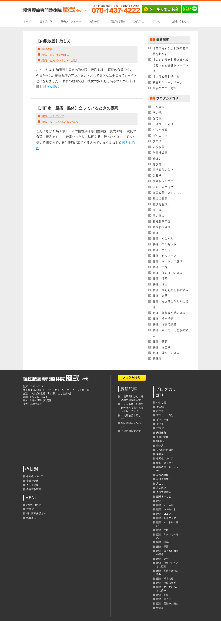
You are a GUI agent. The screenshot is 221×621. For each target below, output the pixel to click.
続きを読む (50, 86)
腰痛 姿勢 (160, 295)
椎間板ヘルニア (163, 181)
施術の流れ (95, 21)
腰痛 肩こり (161, 347)
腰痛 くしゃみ (163, 238)
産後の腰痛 (160, 198)
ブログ (157, 141)
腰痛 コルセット (164, 244)
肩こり (157, 210)
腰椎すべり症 (161, 227)
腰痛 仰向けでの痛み (55, 54)
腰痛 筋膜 (160, 341)
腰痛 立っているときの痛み (59, 60)
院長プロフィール (71, 21)
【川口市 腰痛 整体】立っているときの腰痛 (77, 108)
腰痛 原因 (160, 284)
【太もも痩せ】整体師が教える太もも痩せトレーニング (170, 65)
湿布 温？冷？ (163, 187)
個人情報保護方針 (36, 513)
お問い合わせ (179, 21)
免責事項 (31, 517)
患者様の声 (46, 21)
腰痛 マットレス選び (167, 261)
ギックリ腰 (160, 130)
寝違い (157, 158)
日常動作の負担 (163, 170)
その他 (157, 112)
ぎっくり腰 (32, 485)
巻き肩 (157, 164)
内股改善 (47, 49)
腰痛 (156, 233)
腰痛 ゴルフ (161, 250)
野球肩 (157, 358)
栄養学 (157, 175)
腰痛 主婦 (160, 267)
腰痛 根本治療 (163, 318)
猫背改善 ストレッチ (167, 193)
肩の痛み (159, 215)
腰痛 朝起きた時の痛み (169, 313)
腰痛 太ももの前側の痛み (170, 290)
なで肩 (157, 118)
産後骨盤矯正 (161, 204)
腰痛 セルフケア (52, 116)
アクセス (158, 21)
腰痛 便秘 (160, 278)
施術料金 (139, 21)
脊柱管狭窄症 (161, 221)
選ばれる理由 (118, 21)
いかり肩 (159, 107)
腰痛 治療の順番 (164, 324)
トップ (27, 21)
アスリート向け (163, 124)
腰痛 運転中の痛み (166, 353)
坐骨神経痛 (160, 152)
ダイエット (160, 135)
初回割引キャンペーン (167, 82)
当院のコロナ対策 (164, 88)
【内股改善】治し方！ (55, 41)
